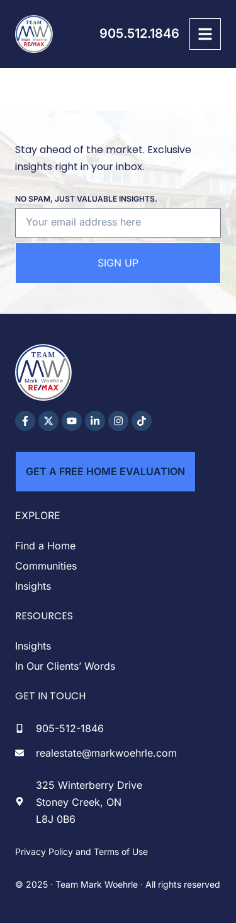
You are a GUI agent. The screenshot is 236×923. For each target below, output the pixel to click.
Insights (33, 586)
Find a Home (45, 545)
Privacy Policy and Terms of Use (81, 851)
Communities (46, 565)
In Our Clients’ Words (65, 666)
